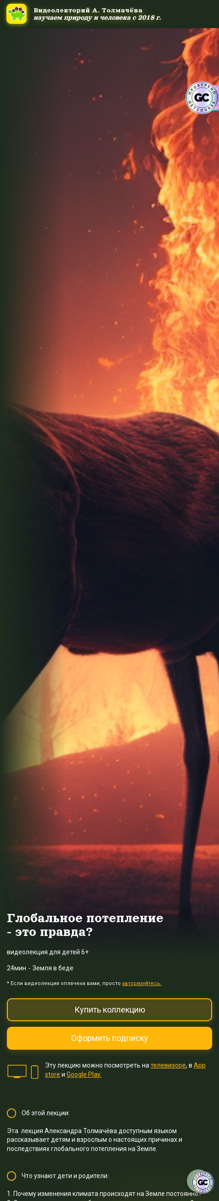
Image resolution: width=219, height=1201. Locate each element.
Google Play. (84, 1074)
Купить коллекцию (109, 1009)
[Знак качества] (202, 1182)
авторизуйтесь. (142, 983)
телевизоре (168, 1065)
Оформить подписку (109, 1038)
